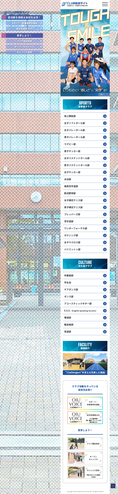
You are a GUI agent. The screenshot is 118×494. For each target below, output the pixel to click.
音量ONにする (104, 94)
